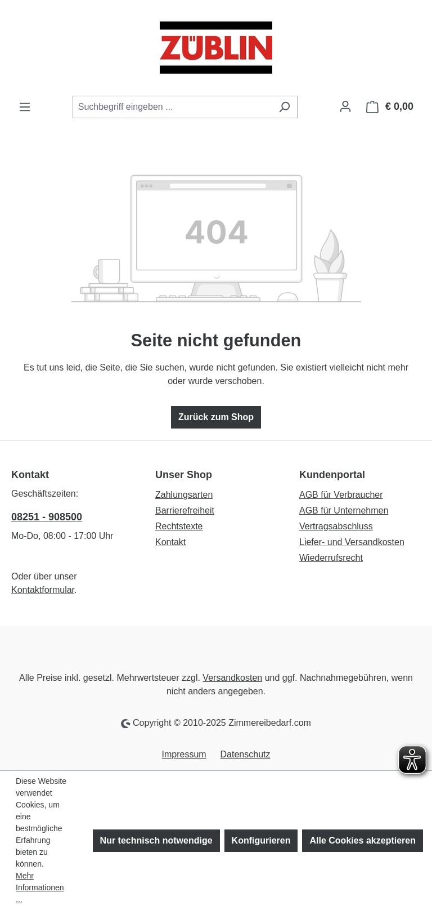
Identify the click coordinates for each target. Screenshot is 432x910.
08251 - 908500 (46, 517)
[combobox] (172, 107)
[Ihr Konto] (345, 106)
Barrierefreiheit (184, 510)
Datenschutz (245, 754)
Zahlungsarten (184, 494)
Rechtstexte (178, 526)
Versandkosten (232, 677)
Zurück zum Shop (216, 417)
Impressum (184, 754)
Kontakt (170, 542)
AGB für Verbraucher (341, 494)
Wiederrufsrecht (331, 558)
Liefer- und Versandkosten (351, 542)
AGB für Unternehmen (343, 510)
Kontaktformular (42, 590)
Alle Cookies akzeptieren (362, 840)
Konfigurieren (261, 840)
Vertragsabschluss (336, 526)
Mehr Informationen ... (40, 887)
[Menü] (24, 107)
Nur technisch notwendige (156, 840)
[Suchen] (284, 107)
